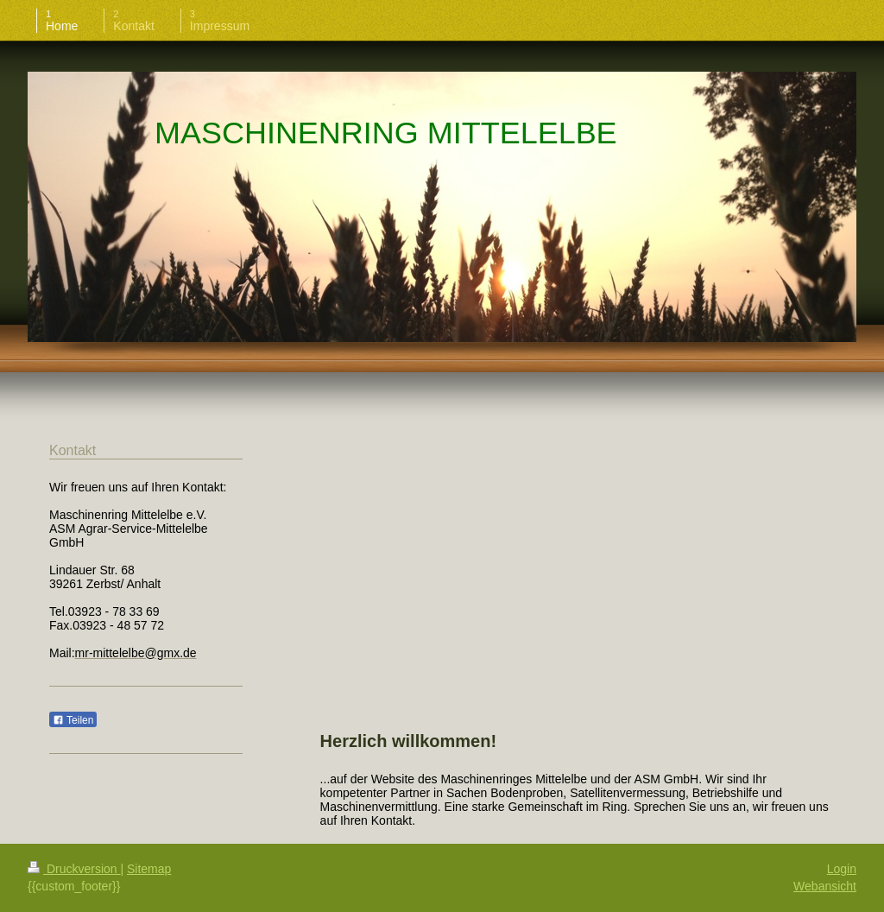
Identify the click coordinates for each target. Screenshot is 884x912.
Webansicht (824, 886)
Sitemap (149, 869)
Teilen (73, 720)
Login (841, 869)
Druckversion (74, 869)
